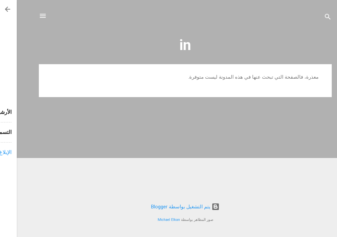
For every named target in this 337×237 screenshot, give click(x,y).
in (168, 45)
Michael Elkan (152, 220)
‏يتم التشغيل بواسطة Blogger (168, 207)
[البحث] (311, 18)
